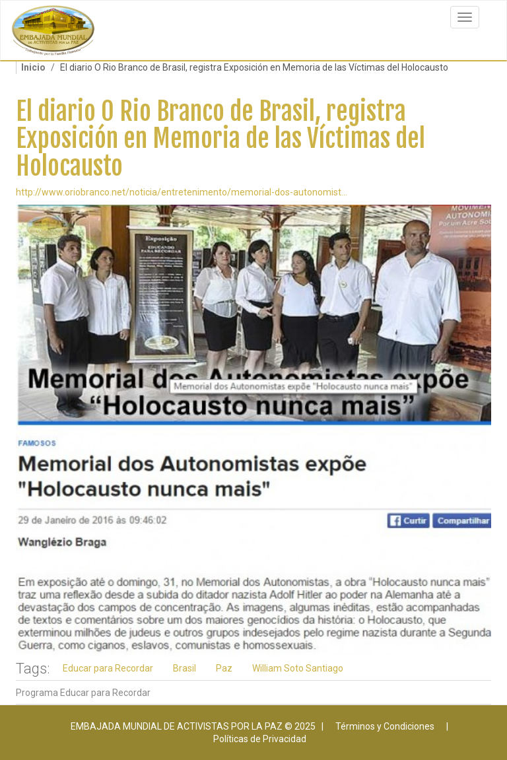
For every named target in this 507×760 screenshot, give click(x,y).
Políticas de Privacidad (259, 739)
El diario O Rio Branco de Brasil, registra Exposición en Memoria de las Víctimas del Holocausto (220, 139)
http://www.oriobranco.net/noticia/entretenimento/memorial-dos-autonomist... (181, 192)
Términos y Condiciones (384, 726)
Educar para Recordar (108, 668)
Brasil (184, 668)
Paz (224, 668)
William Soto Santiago (297, 668)
